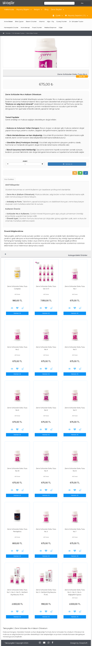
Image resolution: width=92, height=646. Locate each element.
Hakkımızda (9, 9)
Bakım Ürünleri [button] (31, 21)
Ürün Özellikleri (9, 179)
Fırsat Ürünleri (37, 27)
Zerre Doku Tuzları (32, 33)
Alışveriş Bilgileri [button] (24, 9)
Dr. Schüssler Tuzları (18, 33)
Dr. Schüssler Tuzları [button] (76, 21)
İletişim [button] (38, 9)
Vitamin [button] (42, 21)
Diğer (61, 27)
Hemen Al (67, 164)
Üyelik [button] (58, 15)
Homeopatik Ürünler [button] (11, 27)
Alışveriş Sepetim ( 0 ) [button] (76, 15)
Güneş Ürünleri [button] (61, 21)
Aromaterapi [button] (25, 27)
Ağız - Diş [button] (50, 21)
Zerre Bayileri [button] (57, 9)
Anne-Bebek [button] (8, 21)
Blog (46, 9)
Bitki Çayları (19, 21)
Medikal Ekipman (50, 27)
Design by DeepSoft (78, 643)
